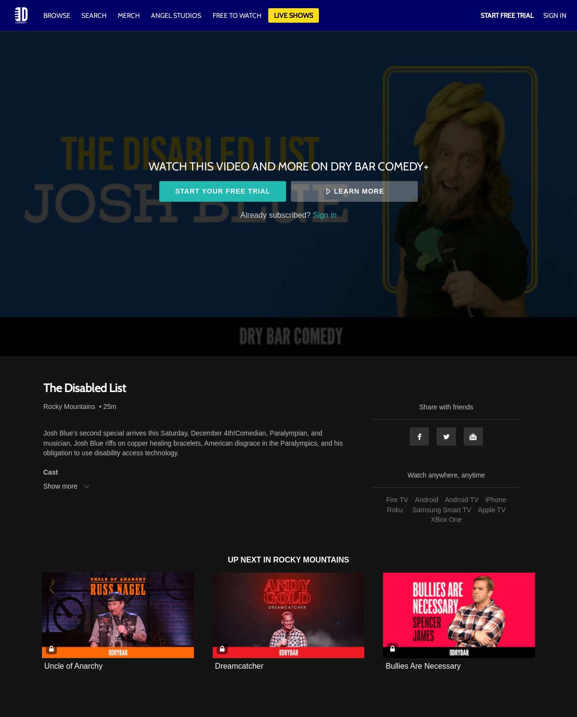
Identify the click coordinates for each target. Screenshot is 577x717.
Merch (129, 15)
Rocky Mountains (69, 406)
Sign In (554, 15)
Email (473, 436)
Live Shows (293, 15)
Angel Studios (176, 15)
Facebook (419, 436)
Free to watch (237, 15)
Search (95, 15)
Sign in (325, 215)
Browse (57, 15)
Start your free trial (222, 191)
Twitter (446, 436)
